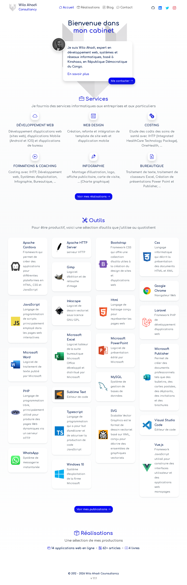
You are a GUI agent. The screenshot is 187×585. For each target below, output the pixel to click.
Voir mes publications (93, 509)
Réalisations (88, 7)
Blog (108, 7)
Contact (125, 7)
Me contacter (122, 80)
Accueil (66, 7)
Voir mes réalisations (93, 196)
